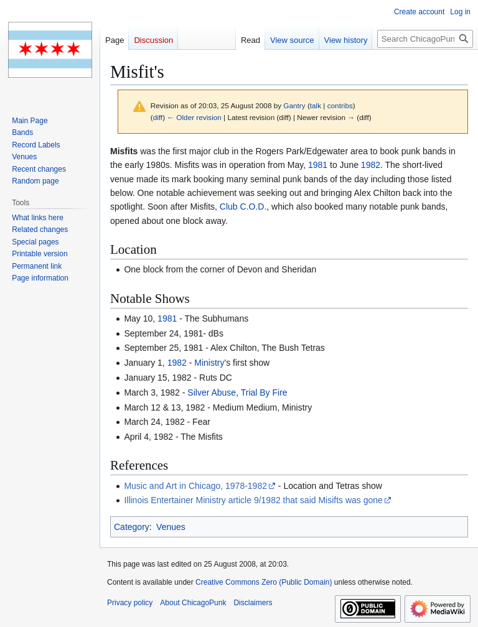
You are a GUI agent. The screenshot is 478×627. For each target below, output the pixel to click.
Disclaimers (252, 602)
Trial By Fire (264, 392)
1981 (317, 165)
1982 (370, 165)
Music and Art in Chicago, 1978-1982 (195, 486)
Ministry (209, 363)
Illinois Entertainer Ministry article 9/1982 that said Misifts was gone (253, 500)
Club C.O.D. (243, 206)
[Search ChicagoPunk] (425, 39)
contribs (340, 105)
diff (157, 117)
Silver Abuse (211, 392)
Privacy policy (129, 602)
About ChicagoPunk (193, 602)
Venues (170, 527)
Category (131, 527)
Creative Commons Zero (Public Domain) (263, 582)
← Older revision (194, 117)
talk (315, 105)
